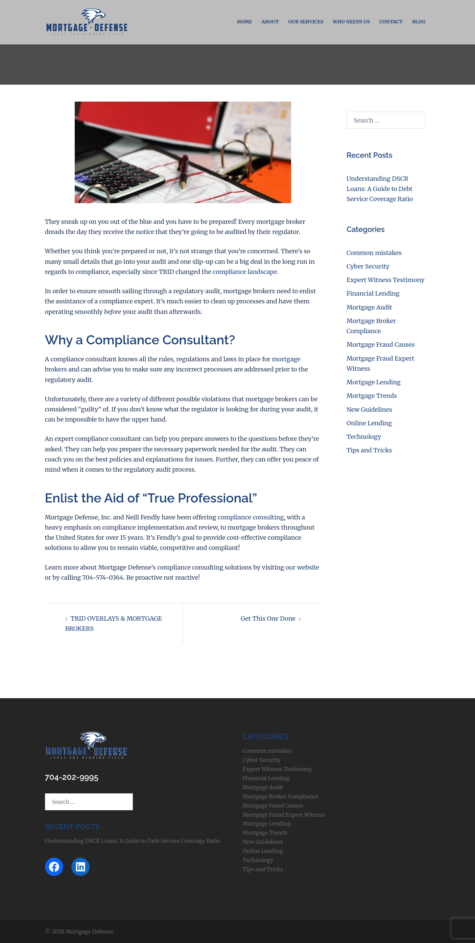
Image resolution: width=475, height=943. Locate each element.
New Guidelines (369, 409)
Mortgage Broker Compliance (280, 796)
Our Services (305, 22)
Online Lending (369, 423)
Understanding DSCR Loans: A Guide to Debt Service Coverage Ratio (380, 189)
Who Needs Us (351, 22)
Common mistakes (374, 253)
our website (302, 567)
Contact (391, 22)
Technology (364, 437)
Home (244, 22)
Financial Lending (373, 293)
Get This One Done (268, 618)
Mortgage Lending (374, 382)
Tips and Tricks (369, 450)
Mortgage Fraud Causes (381, 344)
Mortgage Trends (372, 396)
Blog (419, 22)
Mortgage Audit (369, 307)
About (270, 22)
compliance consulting (251, 517)
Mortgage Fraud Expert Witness (284, 814)
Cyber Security (368, 266)
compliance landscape (245, 272)
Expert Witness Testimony (385, 280)
